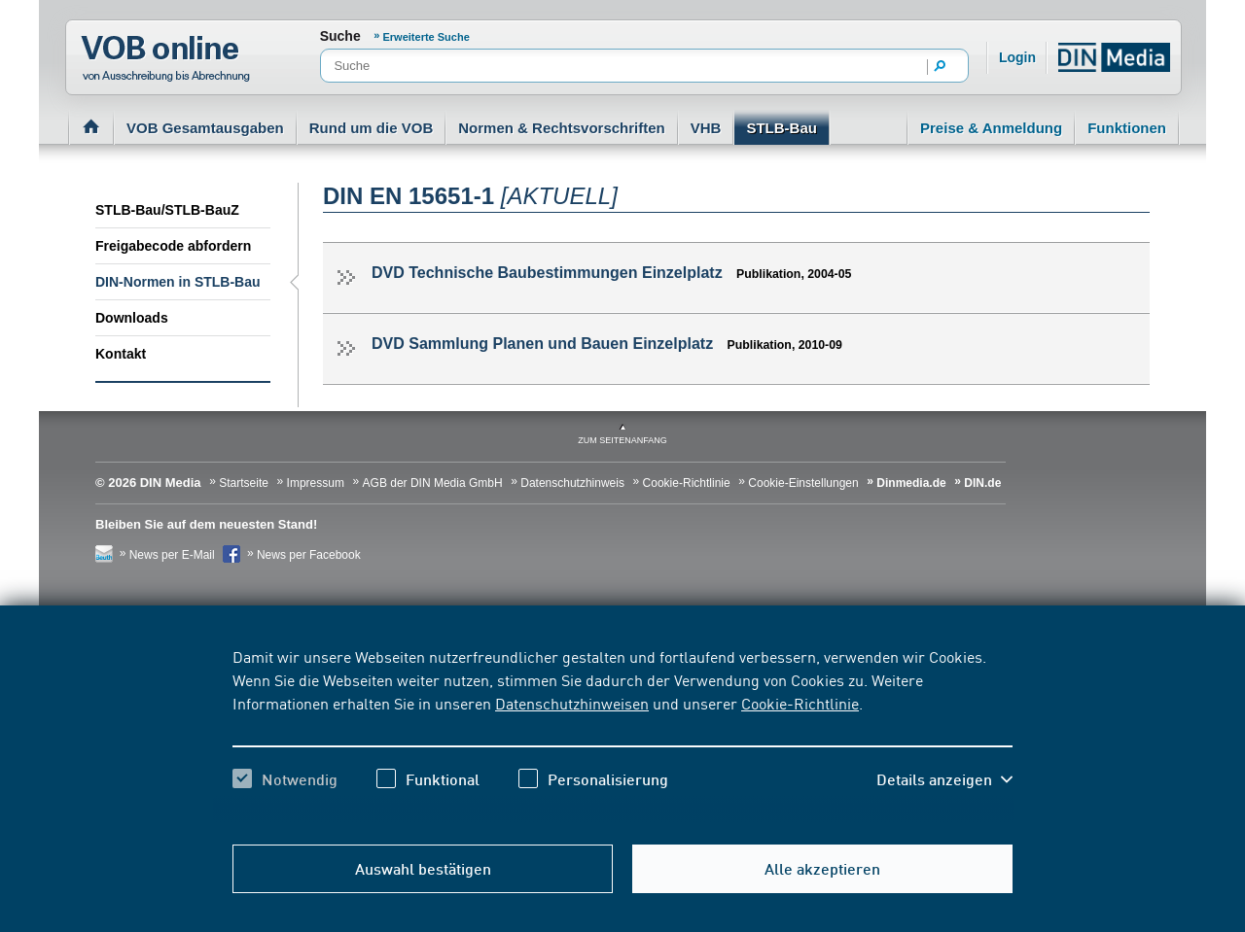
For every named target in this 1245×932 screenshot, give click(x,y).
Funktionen (1126, 128)
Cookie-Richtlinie (800, 702)
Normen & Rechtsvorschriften (561, 128)
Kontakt (120, 354)
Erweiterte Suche (426, 37)
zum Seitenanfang (622, 440)
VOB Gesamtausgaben (205, 128)
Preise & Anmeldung (991, 128)
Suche (340, 36)
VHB (706, 128)
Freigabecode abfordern (173, 246)
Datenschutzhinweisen (572, 702)
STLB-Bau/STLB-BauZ (167, 210)
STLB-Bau (781, 128)
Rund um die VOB (371, 128)
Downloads (131, 318)
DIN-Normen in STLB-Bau (178, 282)
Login (1017, 57)
